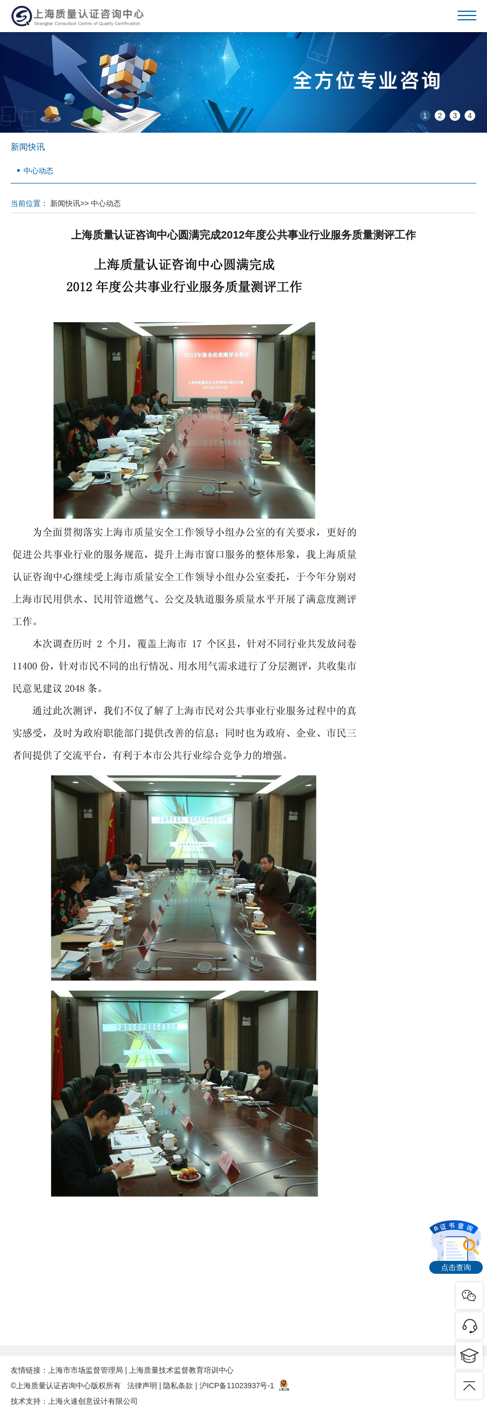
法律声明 (142, 1385)
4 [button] (470, 115)
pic (469, 1325)
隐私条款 (178, 1385)
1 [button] (425, 115)
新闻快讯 (65, 203)
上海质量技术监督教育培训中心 (181, 1370)
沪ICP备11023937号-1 (236, 1385)
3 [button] (455, 115)
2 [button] (440, 115)
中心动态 (38, 170)
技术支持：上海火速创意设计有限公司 (74, 1401)
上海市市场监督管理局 (85, 1370)
